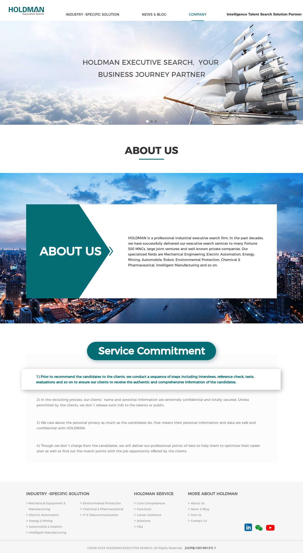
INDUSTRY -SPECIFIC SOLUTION (92, 15)
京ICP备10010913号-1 (200, 548)
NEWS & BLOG (154, 15)
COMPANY (197, 15)
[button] (147, 121)
